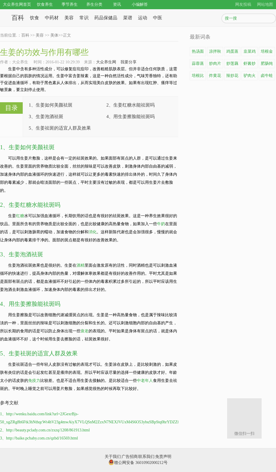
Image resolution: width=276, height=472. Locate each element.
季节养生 (70, 4)
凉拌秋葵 (215, 52)
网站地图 (265, 4)
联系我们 (146, 456)
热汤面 (198, 51)
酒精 (80, 265)
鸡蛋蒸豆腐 (232, 52)
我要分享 (128, 62)
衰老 (84, 331)
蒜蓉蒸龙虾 (198, 64)
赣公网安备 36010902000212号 (138, 462)
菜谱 (127, 17)
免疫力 (34, 380)
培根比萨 (198, 76)
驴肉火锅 (250, 76)
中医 (157, 17)
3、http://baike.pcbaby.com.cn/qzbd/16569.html (39, 438)
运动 (142, 17)
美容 (69, 17)
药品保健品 (105, 17)
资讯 (117, 4)
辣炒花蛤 (232, 76)
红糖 (20, 216)
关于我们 (113, 456)
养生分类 (94, 4)
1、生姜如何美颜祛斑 (50, 105)
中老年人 (145, 380)
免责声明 (163, 456)
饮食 (34, 17)
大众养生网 (106, 62)
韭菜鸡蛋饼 (250, 52)
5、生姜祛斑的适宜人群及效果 (60, 128)
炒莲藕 (232, 63)
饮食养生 (45, 4)
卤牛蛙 (267, 75)
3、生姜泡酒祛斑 (46, 116)
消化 (93, 232)
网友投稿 (243, 4)
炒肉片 (215, 63)
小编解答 (140, 4)
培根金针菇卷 (267, 52)
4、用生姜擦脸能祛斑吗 (130, 116)
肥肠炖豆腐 (267, 64)
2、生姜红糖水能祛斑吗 (130, 105)
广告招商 (130, 456)
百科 (18, 17)
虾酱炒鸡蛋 (250, 64)
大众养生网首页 (17, 4)
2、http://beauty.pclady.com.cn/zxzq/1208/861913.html (45, 430)
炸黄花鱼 (215, 76)
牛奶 (161, 224)
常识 (84, 17)
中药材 (52, 17)
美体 (54, 35)
